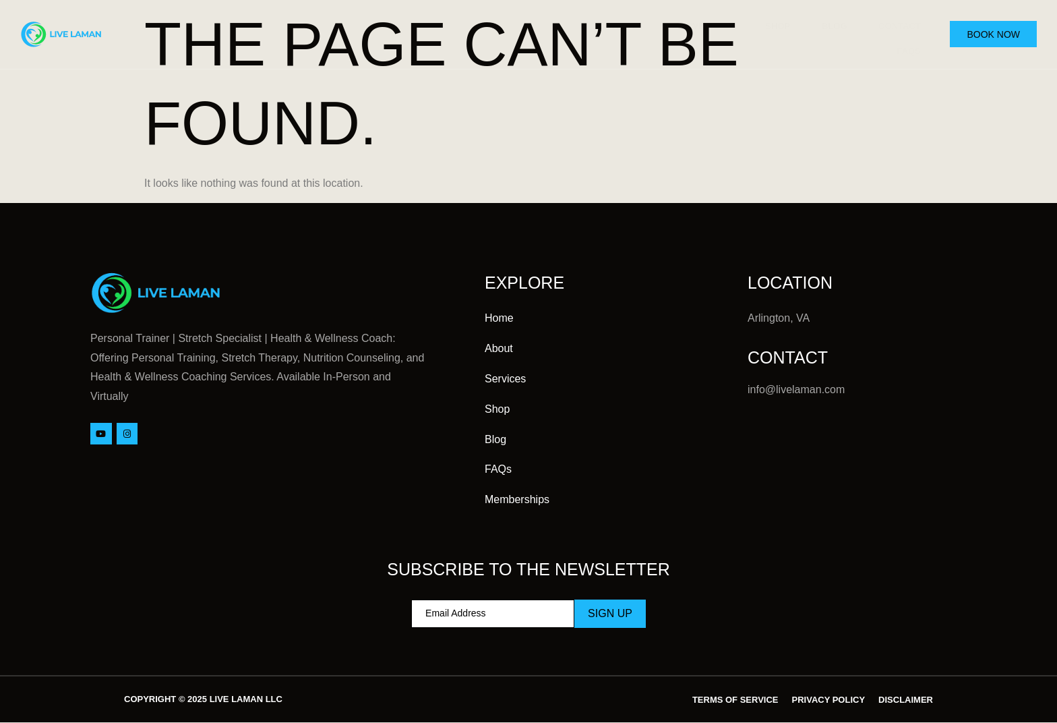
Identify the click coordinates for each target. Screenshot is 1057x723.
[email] (492, 614)
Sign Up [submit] (610, 613)
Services (693, 24)
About (614, 24)
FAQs (904, 44)
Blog (828, 24)
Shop (768, 24)
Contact (895, 24)
